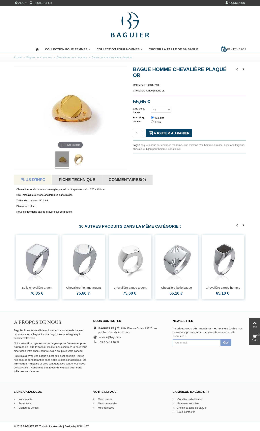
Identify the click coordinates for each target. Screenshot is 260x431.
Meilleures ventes (28, 407)
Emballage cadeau (139, 119)
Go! (226, 342)
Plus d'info (32, 179)
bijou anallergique (234, 145)
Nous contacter (186, 411)
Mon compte (104, 399)
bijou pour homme (156, 148)
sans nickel (174, 148)
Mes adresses (105, 407)
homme (208, 145)
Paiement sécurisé (188, 403)
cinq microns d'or (193, 145)
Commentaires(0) (127, 179)
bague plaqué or (150, 145)
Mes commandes (107, 403)
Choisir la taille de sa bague (173, 49)
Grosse (218, 145)
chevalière (139, 148)
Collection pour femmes (66, 49)
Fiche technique (77, 179)
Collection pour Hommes (118, 49)
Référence (139, 85)
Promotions (25, 403)
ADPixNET (83, 426)
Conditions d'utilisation (190, 399)
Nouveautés (25, 399)
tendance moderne (171, 145)
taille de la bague (139, 110)
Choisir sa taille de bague (189, 408)
